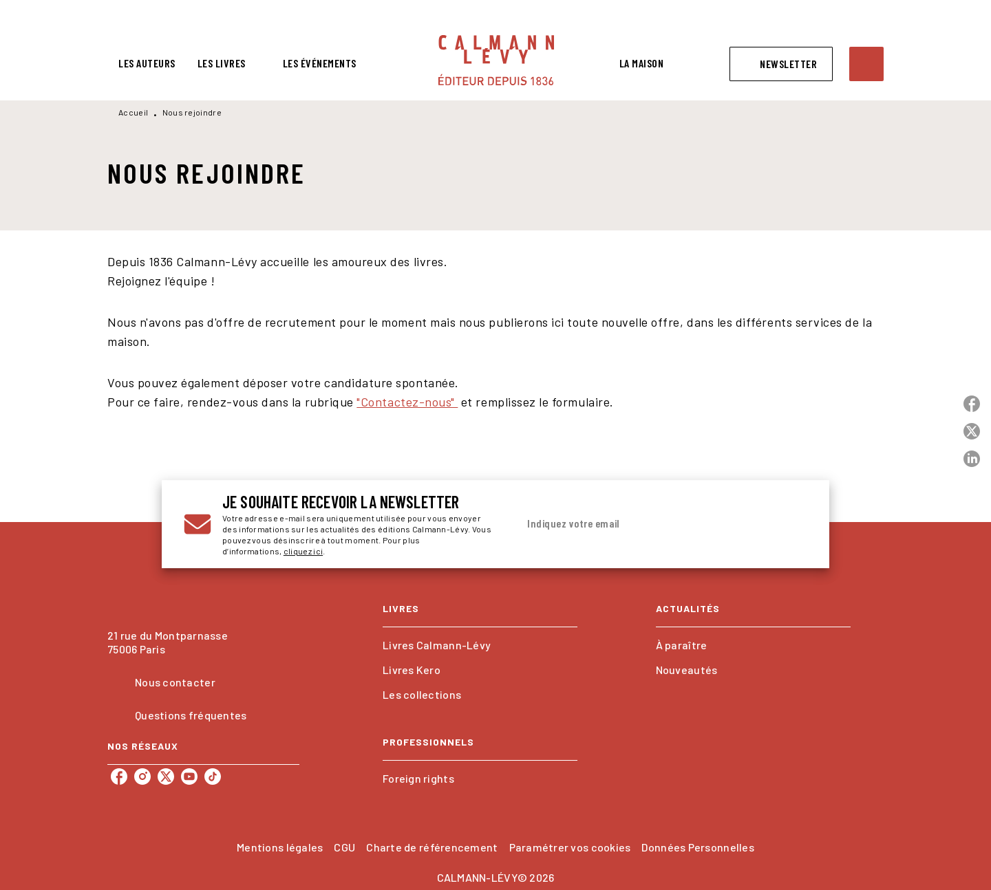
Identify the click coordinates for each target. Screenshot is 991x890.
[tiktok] (212, 776)
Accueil (133, 112)
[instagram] (142, 776)
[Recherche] (866, 64)
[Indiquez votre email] (645, 524)
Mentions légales (280, 847)
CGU (344, 847)
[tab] (147, 63)
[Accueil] (496, 60)
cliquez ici (303, 551)
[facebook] (119, 776)
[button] (781, 64)
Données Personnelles (697, 847)
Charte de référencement (432, 847)
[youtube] (189, 776)
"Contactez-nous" (407, 401)
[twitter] (166, 776)
